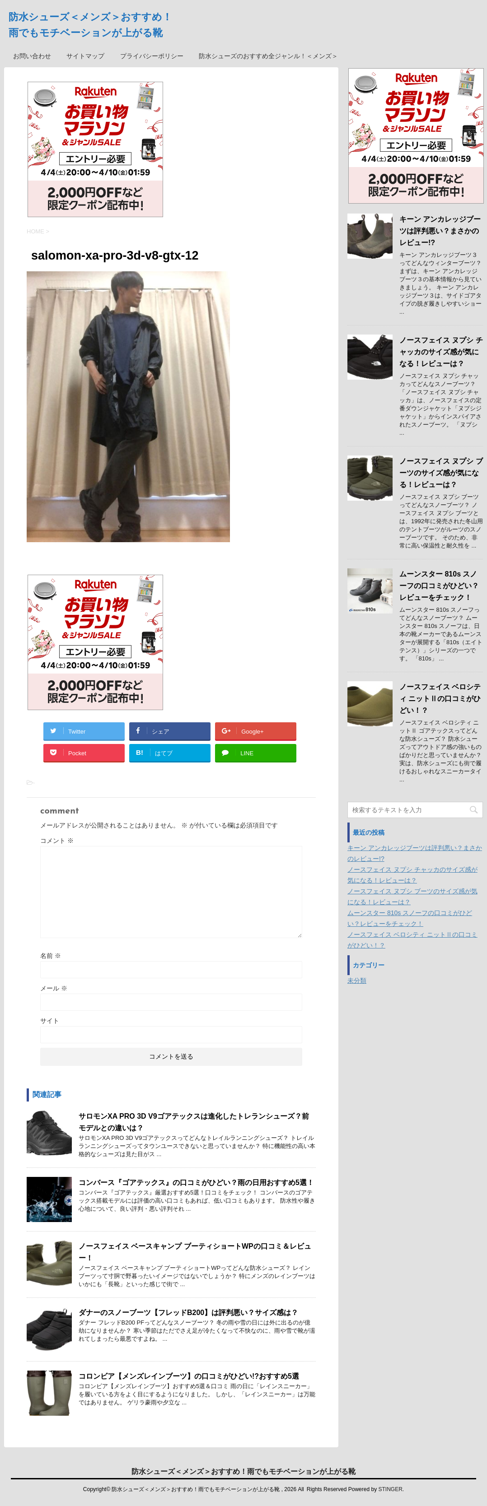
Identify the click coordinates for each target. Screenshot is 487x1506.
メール (53, 988)
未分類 (356, 980)
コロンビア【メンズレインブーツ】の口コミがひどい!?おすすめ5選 (189, 1376)
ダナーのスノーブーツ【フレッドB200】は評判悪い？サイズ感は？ (188, 1312)
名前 (50, 955)
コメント (57, 840)
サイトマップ (85, 56)
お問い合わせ (32, 56)
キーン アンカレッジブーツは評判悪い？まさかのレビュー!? (440, 230)
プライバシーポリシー (151, 56)
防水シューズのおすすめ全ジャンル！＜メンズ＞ (268, 56)
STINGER (390, 1489)
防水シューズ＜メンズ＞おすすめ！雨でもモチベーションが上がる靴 (243, 1471)
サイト (49, 1020)
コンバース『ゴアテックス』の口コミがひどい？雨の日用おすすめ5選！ (196, 1182)
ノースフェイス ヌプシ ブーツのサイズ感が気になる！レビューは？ (441, 472)
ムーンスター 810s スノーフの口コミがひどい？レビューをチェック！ (439, 585)
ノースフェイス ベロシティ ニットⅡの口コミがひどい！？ (440, 698)
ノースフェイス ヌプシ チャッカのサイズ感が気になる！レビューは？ (441, 351)
